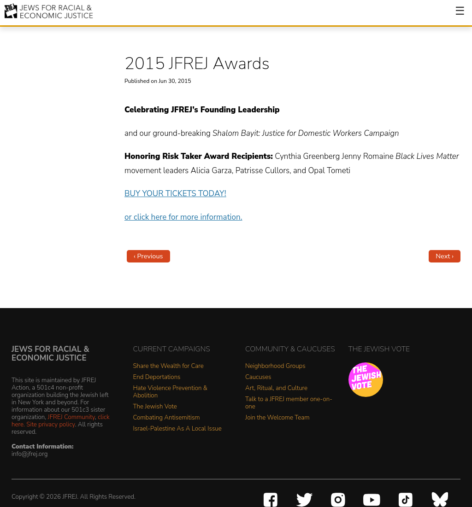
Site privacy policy (50, 424)
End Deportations (157, 377)
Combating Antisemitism (166, 418)
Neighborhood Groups (275, 366)
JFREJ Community (71, 417)
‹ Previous (148, 256)
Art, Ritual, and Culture (276, 388)
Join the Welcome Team (277, 418)
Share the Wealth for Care (168, 366)
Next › (445, 256)
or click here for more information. (183, 217)
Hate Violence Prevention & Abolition (170, 392)
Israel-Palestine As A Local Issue (177, 429)
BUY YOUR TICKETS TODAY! (175, 193)
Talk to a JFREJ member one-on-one (288, 403)
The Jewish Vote (155, 407)
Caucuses (258, 377)
